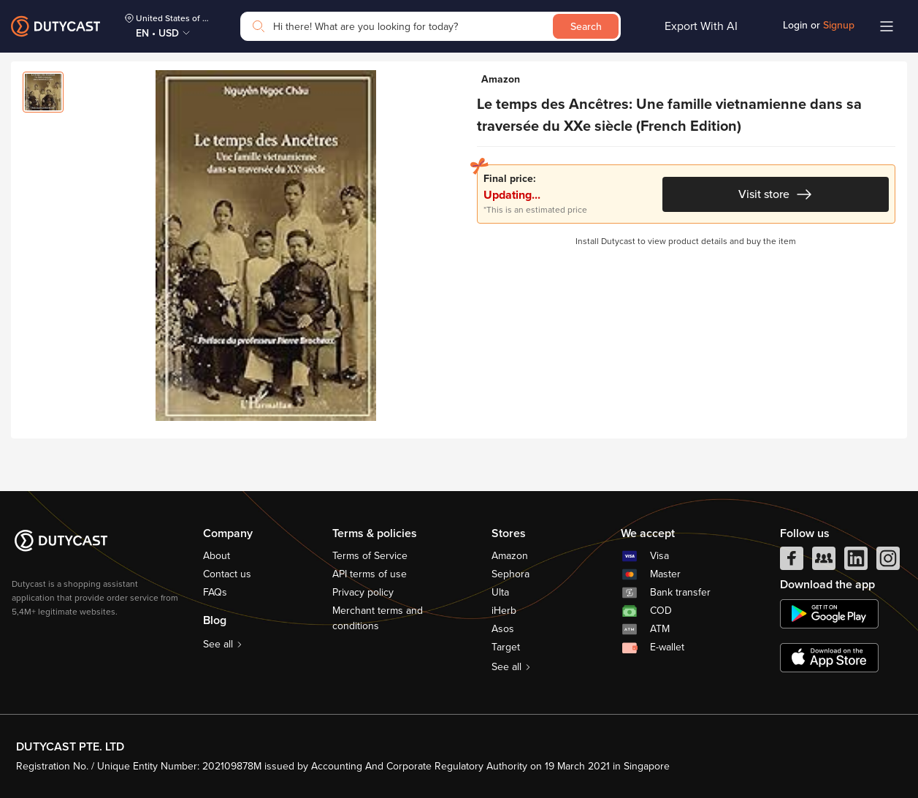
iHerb (503, 610)
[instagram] (888, 562)
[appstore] (829, 658)
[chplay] (829, 614)
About (216, 556)
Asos (502, 629)
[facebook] (791, 562)
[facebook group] (823, 562)
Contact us (227, 574)
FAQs (215, 592)
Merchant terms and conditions (377, 618)
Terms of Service (370, 556)
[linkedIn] (856, 562)
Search (586, 26)
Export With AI (701, 26)
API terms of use (369, 574)
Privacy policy (363, 592)
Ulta (500, 592)
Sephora (510, 574)
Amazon (509, 556)
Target (505, 647)
